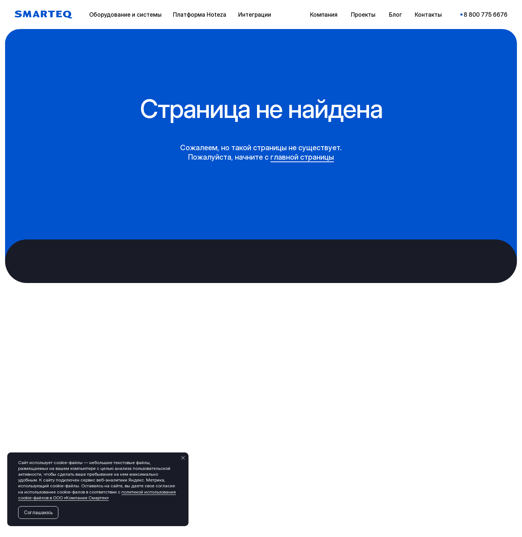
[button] (127, 14)
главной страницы (302, 157)
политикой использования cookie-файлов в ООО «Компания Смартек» (97, 494)
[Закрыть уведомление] (183, 458)
